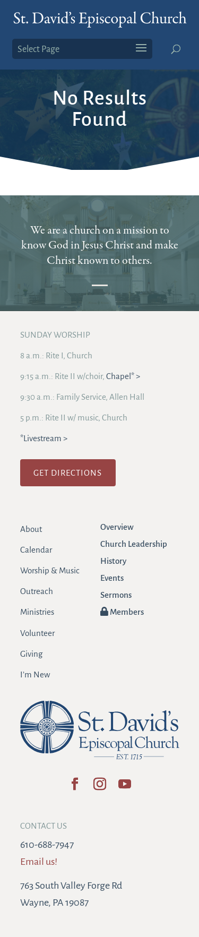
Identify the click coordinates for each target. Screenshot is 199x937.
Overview (117, 526)
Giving (31, 653)
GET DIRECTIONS (67, 472)
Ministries (37, 611)
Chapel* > (123, 376)
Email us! (38, 861)
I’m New (35, 674)
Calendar (36, 549)
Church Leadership (133, 543)
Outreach (36, 591)
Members (122, 611)
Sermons (116, 594)
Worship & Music (50, 570)
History (113, 560)
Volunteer (37, 633)
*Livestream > (43, 438)
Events (112, 577)
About (31, 529)
